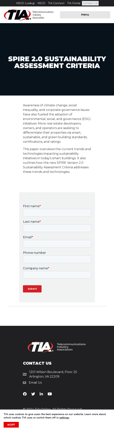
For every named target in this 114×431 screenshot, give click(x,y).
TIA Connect (56, 3)
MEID (41, 3)
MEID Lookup (25, 3)
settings (64, 417)
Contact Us (90, 3)
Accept (11, 424)
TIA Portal (73, 3)
